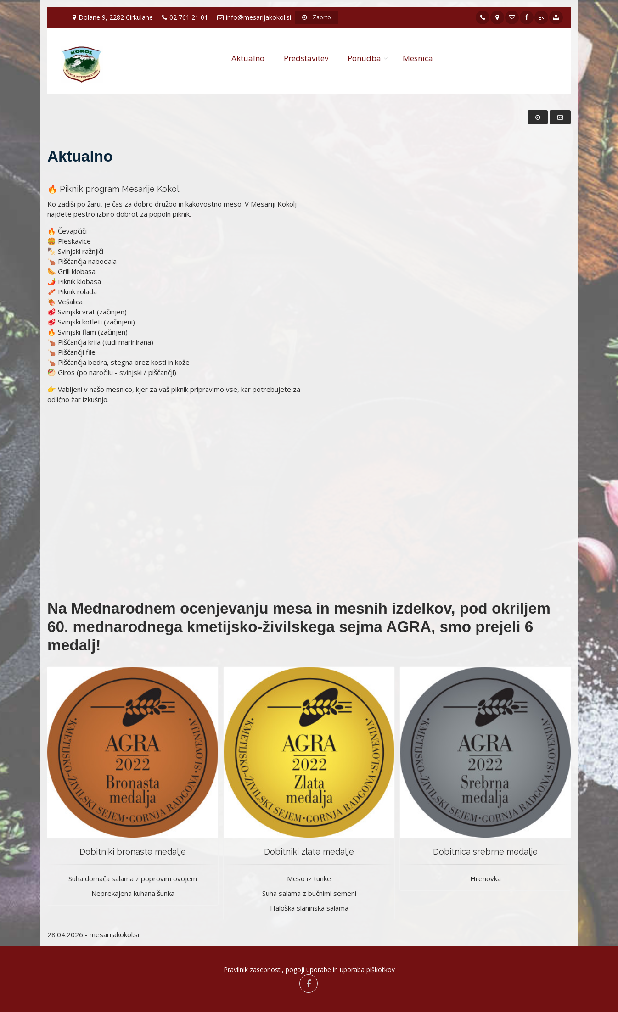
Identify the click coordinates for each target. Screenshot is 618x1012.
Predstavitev (306, 58)
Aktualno (247, 58)
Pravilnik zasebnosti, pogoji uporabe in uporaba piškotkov (309, 969)
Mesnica (418, 58)
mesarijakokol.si (114, 934)
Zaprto (316, 17)
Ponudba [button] (364, 58)
